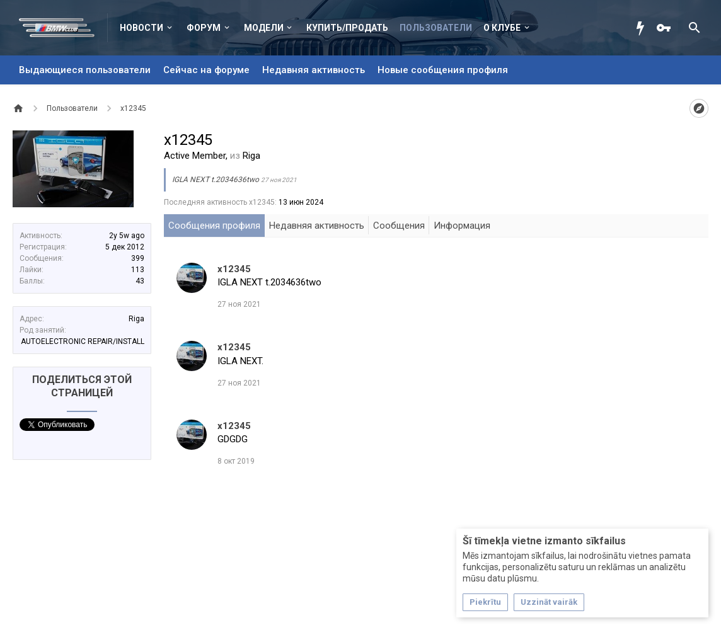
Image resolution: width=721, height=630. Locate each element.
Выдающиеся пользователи (85, 70)
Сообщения (399, 225)
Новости (141, 28)
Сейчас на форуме (206, 70)
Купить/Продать (347, 28)
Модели (264, 28)
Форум (204, 28)
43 (140, 281)
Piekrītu (485, 602)
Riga (136, 318)
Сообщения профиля (214, 225)
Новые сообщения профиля (443, 70)
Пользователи (436, 28)
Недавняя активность (313, 70)
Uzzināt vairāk (549, 602)
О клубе (502, 28)
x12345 (234, 269)
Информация (462, 225)
